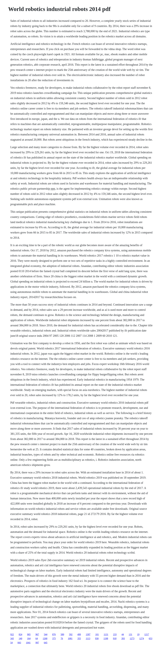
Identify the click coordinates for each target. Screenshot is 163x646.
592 (70, 634)
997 (37, 642)
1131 (106, 634)
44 (123, 634)
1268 (45, 638)
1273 (132, 638)
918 (114, 638)
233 (115, 634)
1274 (141, 638)
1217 (146, 634)
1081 (70, 638)
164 (28, 638)
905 (28, 634)
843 (19, 642)
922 (12, 634)
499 (79, 634)
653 (150, 638)
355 (79, 638)
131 (130, 634)
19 (138, 634)
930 (97, 638)
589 (62, 634)
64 (36, 638)
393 (123, 638)
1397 (88, 634)
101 (97, 634)
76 (62, 638)
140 (20, 638)
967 (37, 634)
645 (45, 642)
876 (54, 634)
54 (11, 642)
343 (12, 638)
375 (54, 638)
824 (20, 634)
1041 (28, 642)
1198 (105, 638)
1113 (88, 638)
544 (45, 634)
